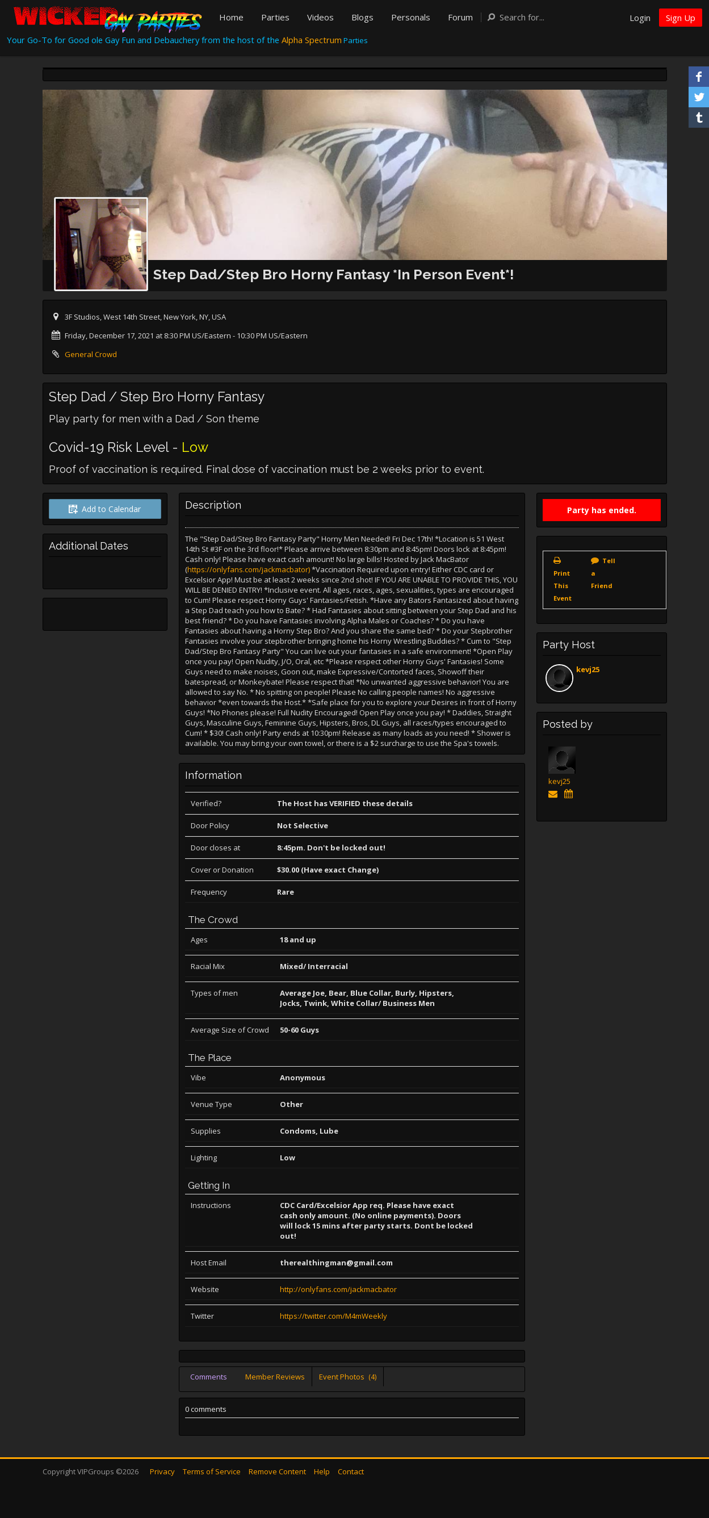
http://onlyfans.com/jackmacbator (338, 1289)
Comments (208, 1377)
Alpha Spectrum (312, 39)
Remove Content (277, 1471)
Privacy (162, 1471)
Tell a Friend (603, 573)
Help (322, 1471)
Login (640, 17)
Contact (351, 1471)
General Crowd (91, 354)
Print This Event (562, 585)
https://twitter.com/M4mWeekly (333, 1316)
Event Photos (347, 1377)
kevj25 (587, 669)
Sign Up (680, 17)
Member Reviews (275, 1377)
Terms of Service (212, 1471)
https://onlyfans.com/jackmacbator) (248, 569)
